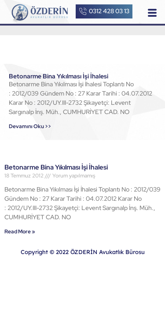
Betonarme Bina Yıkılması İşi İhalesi (58, 76)
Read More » (19, 231)
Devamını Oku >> (30, 126)
